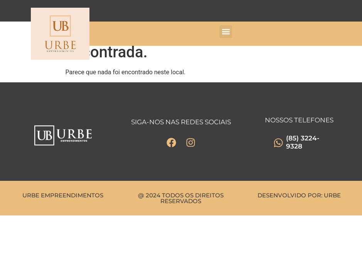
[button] (225, 31)
